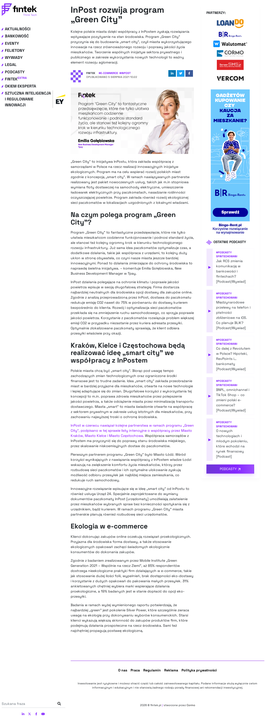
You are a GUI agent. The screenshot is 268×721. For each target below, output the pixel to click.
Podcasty (15, 72)
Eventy (12, 43)
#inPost (125, 73)
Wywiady (14, 57)
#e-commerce (108, 73)
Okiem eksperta (20, 86)
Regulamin (152, 670)
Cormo (191, 705)
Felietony (15, 50)
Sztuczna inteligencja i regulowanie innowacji (35, 99)
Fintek (16, 79)
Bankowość (17, 36)
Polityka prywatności (199, 670)
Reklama (171, 670)
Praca (135, 670)
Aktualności (17, 29)
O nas (122, 670)
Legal (11, 64)
